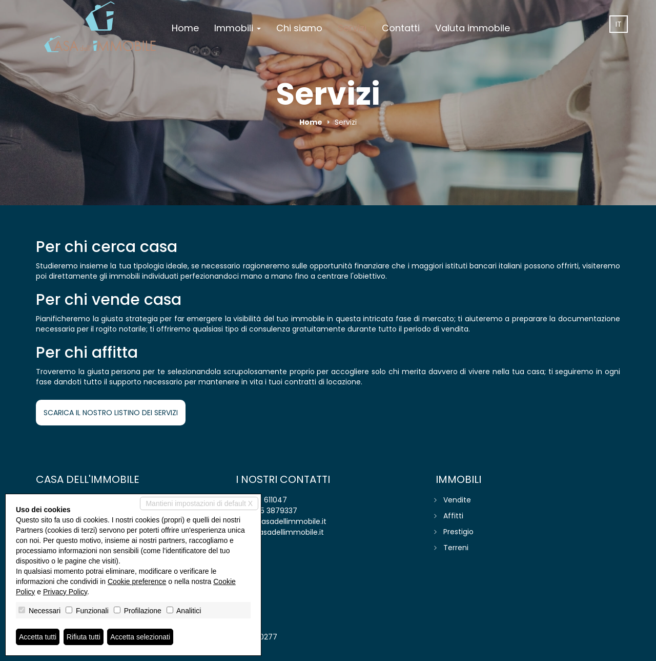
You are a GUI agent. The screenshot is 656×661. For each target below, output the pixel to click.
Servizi (352, 28)
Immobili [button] (237, 28)
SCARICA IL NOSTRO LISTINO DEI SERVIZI (111, 412)
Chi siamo (299, 28)
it (619, 24)
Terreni (455, 547)
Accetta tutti (37, 637)
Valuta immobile (472, 28)
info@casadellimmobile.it (281, 521)
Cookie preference (137, 581)
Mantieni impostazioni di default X (199, 503)
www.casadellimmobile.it (280, 532)
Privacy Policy (65, 592)
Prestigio (458, 532)
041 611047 (268, 500)
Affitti (453, 516)
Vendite (457, 500)
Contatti (401, 28)
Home (185, 28)
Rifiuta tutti (83, 637)
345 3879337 (274, 511)
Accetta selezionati (140, 637)
